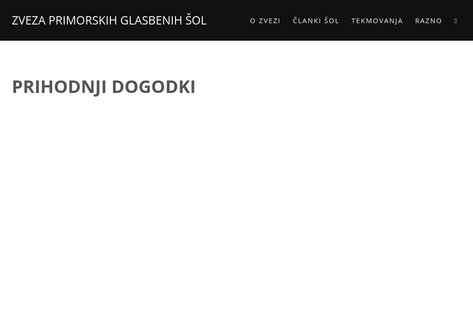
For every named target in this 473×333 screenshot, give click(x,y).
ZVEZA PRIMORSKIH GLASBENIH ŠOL (112, 20)
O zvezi (262, 20)
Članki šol (313, 20)
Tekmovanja (374, 20)
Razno (425, 20)
